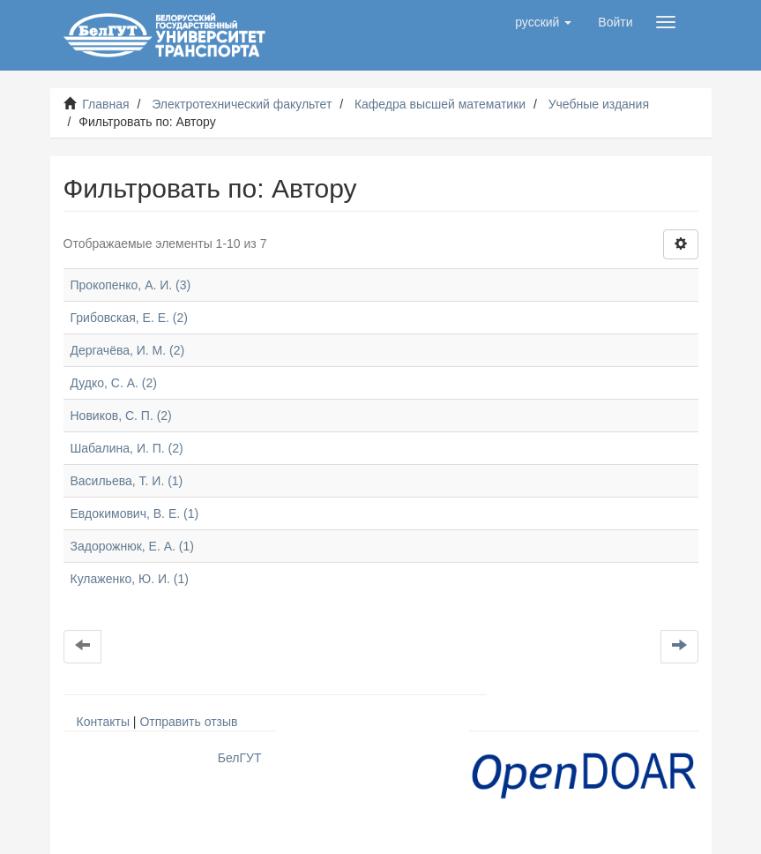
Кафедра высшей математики (440, 104)
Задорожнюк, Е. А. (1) (132, 546)
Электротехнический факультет (242, 104)
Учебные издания (598, 104)
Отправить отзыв (188, 722)
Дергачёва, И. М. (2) (128, 350)
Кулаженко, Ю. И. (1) (130, 579)
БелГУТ (240, 758)
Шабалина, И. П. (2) (127, 448)
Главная (105, 104)
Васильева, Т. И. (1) (127, 481)
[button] (543, 22)
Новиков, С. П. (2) (121, 415)
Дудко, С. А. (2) (114, 383)
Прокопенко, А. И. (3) (131, 285)
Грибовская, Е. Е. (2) (129, 318)
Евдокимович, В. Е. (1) (135, 513)
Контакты (103, 722)
